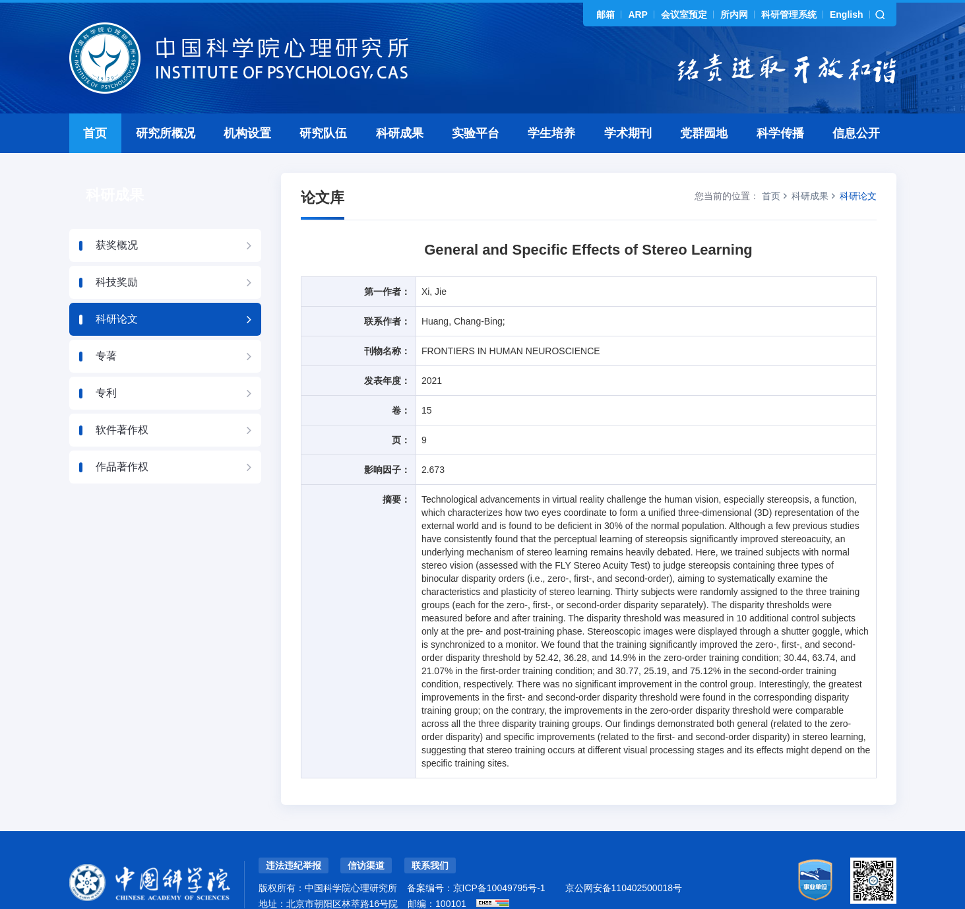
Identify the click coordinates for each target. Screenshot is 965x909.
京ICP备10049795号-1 (499, 859)
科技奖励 (117, 253)
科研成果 (399, 104)
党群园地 (704, 104)
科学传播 (780, 104)
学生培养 (551, 104)
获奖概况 (117, 216)
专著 (106, 326)
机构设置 (247, 104)
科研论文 (117, 290)
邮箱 (605, 14)
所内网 (734, 14)
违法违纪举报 (293, 836)
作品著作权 (122, 437)
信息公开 (856, 104)
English (846, 14)
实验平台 (475, 104)
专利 (106, 363)
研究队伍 (323, 104)
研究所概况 (165, 104)
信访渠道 (366, 836)
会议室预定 (684, 14)
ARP (638, 14)
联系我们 (430, 836)
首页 (95, 104)
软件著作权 (122, 400)
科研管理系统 (789, 14)
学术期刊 (628, 104)
